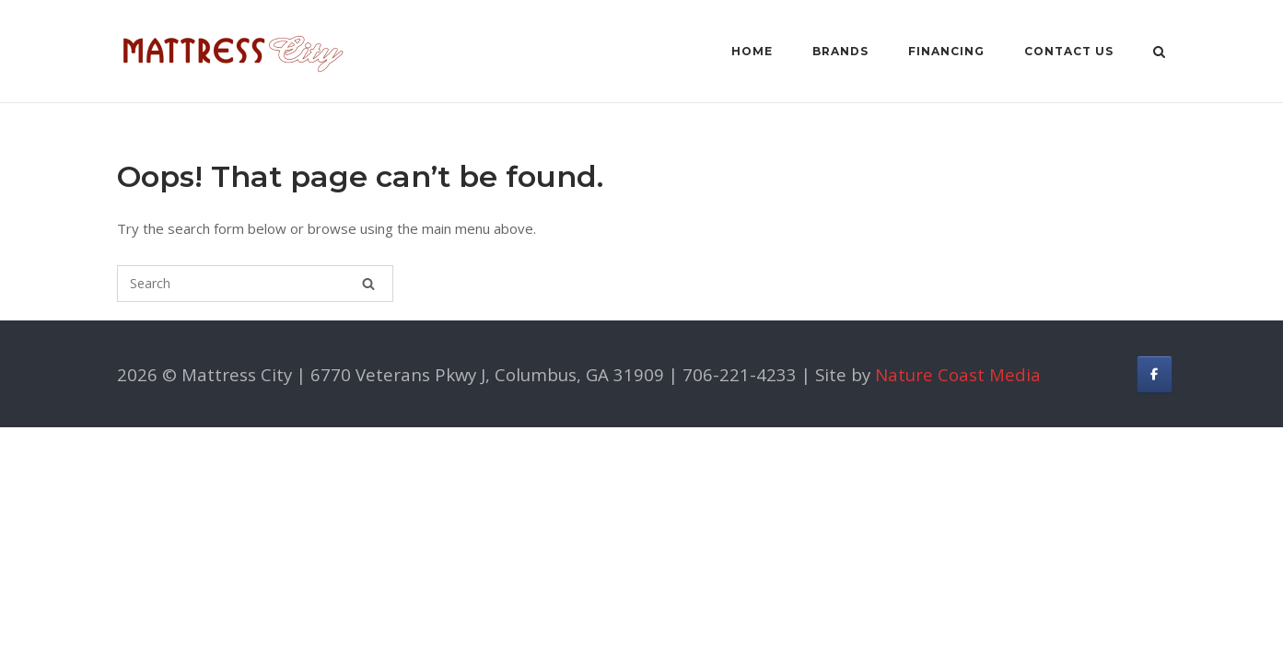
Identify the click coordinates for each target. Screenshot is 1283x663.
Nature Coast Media (958, 374)
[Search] (368, 283)
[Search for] (255, 283)
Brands (840, 51)
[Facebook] (1154, 374)
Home (752, 51)
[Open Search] (1159, 53)
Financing (946, 51)
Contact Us (1069, 51)
